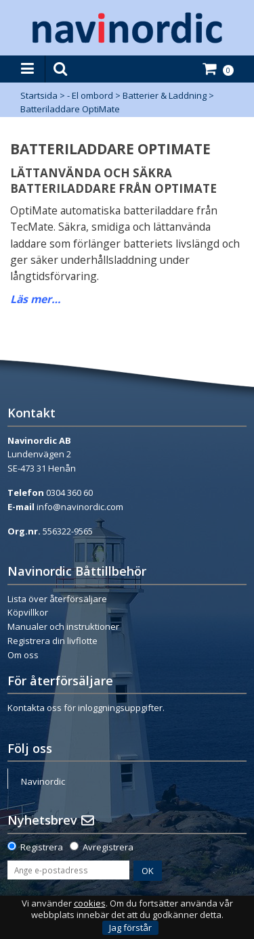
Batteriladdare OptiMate (70, 109)
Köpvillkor (27, 612)
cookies (90, 903)
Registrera (41, 847)
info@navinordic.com (80, 507)
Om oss (23, 655)
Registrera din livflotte (52, 641)
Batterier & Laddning (165, 95)
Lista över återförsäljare (57, 599)
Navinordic (43, 781)
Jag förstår (130, 927)
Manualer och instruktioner (63, 626)
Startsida (39, 95)
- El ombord (90, 95)
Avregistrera (108, 847)
